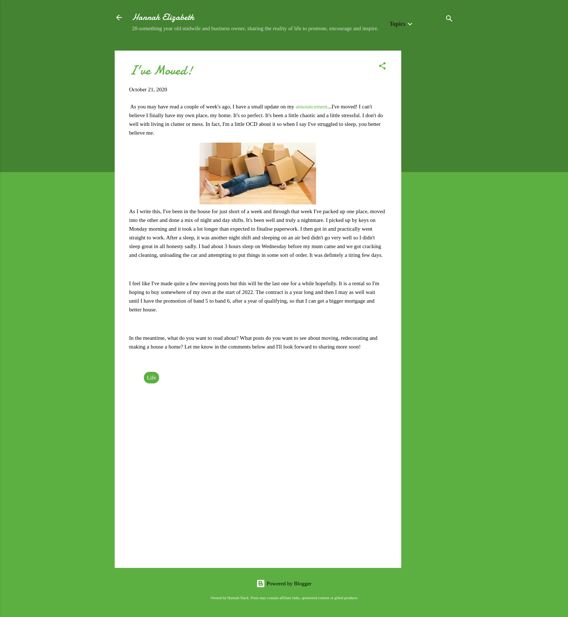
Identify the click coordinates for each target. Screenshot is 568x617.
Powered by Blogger (283, 583)
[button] (382, 67)
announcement (311, 107)
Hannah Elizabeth (163, 17)
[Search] (449, 20)
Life (151, 378)
